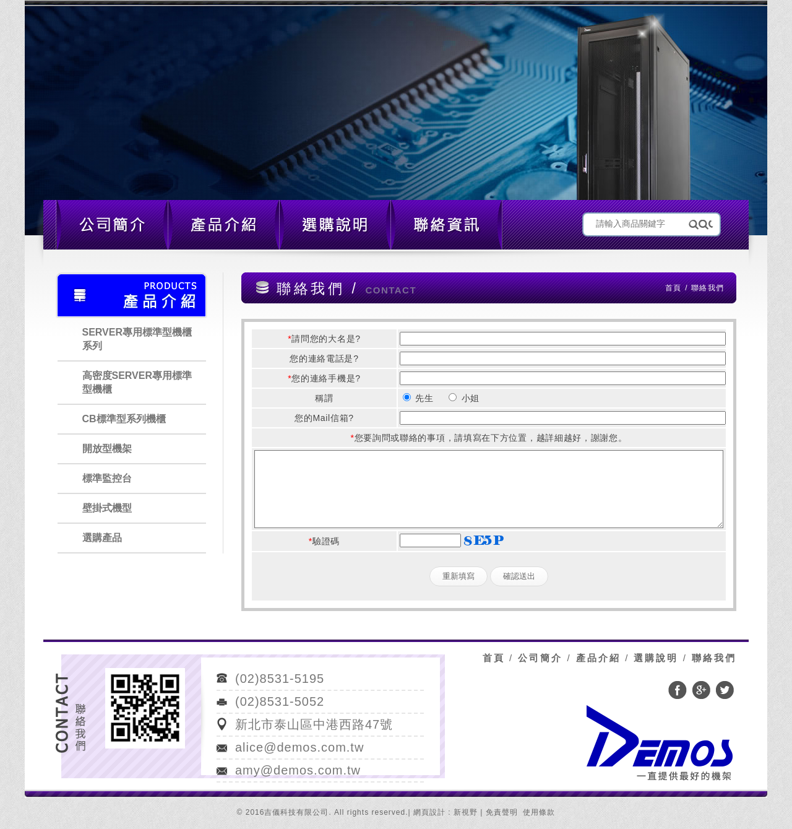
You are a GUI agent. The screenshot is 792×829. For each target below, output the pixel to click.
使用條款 (539, 812)
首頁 (673, 288)
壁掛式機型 (107, 508)
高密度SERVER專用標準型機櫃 (137, 382)
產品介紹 (598, 658)
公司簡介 (540, 658)
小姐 (464, 398)
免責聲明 (502, 812)
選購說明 (656, 658)
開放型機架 (107, 448)
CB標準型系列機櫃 (124, 419)
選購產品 (102, 537)
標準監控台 (107, 478)
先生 (418, 398)
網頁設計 (429, 812)
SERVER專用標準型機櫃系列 (137, 339)
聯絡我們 (714, 658)
